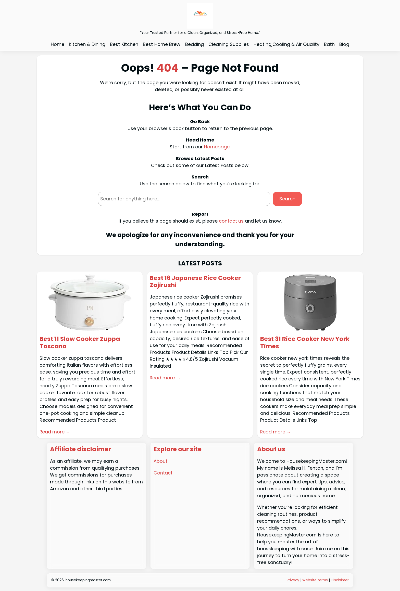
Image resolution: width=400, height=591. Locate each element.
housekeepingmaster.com (88, 579)
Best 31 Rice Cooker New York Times (305, 342)
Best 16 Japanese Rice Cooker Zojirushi (196, 281)
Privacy (293, 579)
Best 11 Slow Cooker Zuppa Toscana (80, 342)
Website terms (315, 579)
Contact (163, 472)
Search (287, 199)
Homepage (217, 147)
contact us (231, 220)
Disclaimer (340, 579)
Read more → (55, 431)
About (161, 460)
